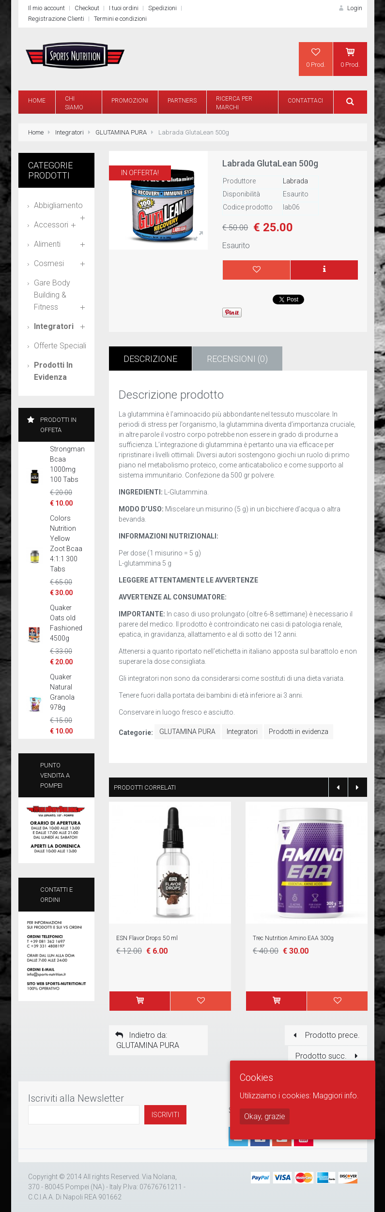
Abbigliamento (58, 205)
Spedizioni (162, 8)
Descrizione (150, 359)
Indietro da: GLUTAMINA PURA (146, 1040)
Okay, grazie (264, 1116)
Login (349, 8)
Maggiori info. (336, 1095)
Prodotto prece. (324, 1035)
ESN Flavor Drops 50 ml (147, 938)
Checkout (87, 8)
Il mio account (46, 8)
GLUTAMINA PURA (121, 132)
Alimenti (47, 244)
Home (36, 132)
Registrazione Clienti (56, 18)
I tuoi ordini (124, 8)
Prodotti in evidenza (298, 731)
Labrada (295, 181)
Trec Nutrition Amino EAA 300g (293, 938)
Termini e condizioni (120, 18)
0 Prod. (316, 57)
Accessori (51, 224)
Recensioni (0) (237, 359)
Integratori (69, 132)
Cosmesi (49, 263)
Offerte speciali (60, 345)
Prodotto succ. (328, 1056)
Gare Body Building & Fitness (52, 295)
